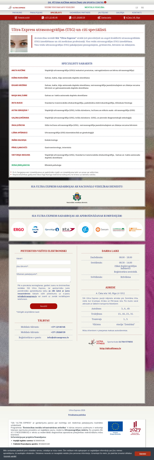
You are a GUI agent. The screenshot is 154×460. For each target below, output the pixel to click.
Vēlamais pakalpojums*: (26, 274)
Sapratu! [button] (142, 454)
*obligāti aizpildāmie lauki (27, 312)
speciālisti (56, 12)
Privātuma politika (77, 415)
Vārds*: (19, 258)
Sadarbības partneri (80, 12)
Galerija (120, 12)
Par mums (17, 12)
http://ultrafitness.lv (110, 348)
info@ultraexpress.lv (27, 296)
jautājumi (103, 12)
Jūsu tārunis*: (22, 266)
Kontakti (137, 12)
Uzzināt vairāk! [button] (10, 456)
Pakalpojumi (36, 12)
